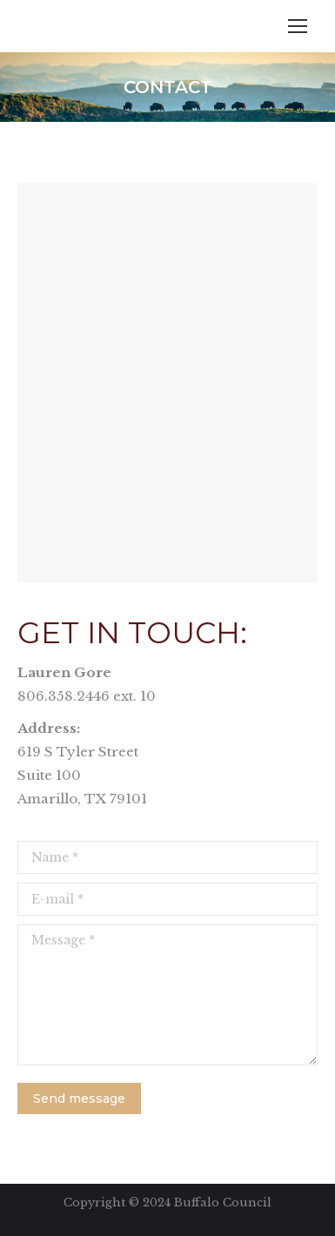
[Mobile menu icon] (297, 26)
